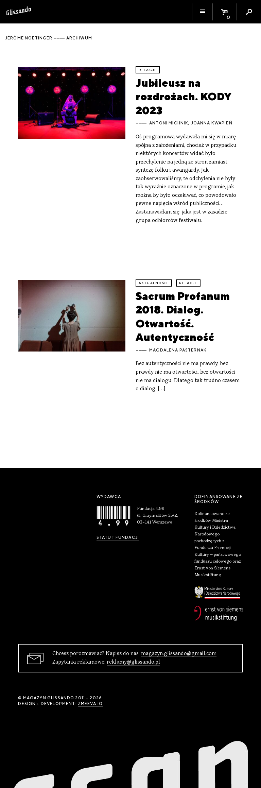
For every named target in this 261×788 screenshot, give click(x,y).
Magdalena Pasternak (178, 350)
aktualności (154, 283)
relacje (148, 70)
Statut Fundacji (118, 537)
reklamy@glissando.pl (133, 662)
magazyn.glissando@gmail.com (178, 653)
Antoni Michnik (168, 123)
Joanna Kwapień (211, 123)
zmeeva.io (90, 703)
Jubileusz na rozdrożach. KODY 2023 (183, 96)
